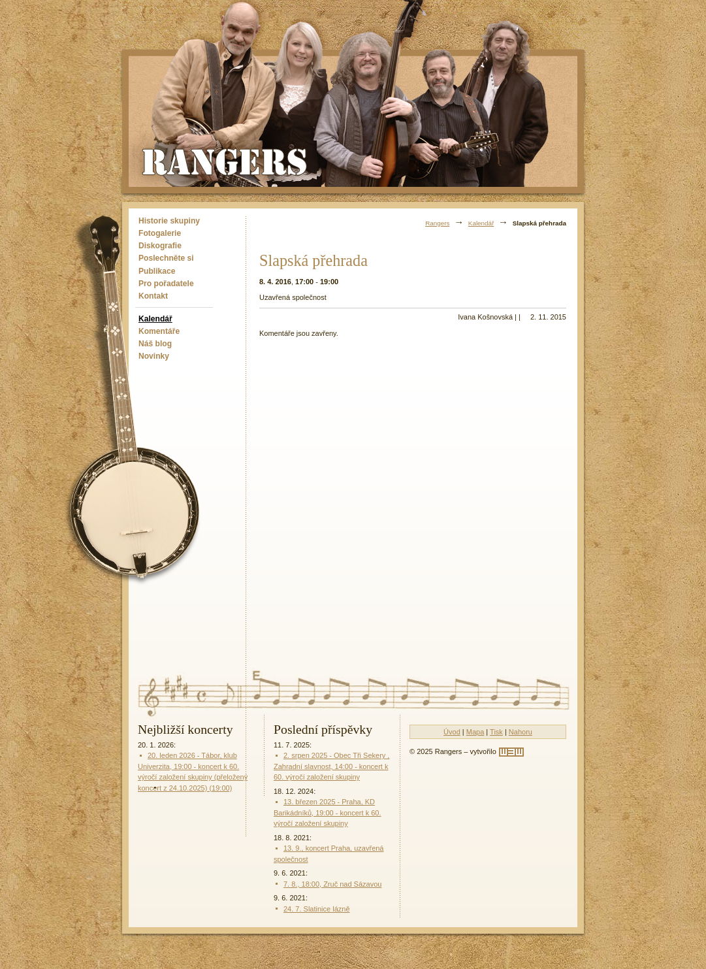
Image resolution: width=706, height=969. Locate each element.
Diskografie (160, 245)
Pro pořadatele (166, 283)
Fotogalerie (159, 233)
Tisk (496, 732)
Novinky (153, 356)
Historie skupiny (169, 220)
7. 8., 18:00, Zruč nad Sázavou (332, 884)
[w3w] (511, 752)
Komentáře (159, 331)
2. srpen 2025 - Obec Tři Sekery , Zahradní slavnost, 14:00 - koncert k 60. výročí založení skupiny (331, 766)
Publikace (156, 271)
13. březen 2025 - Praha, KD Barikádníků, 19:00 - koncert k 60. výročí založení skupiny (327, 812)
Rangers (437, 223)
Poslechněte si (166, 258)
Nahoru (520, 732)
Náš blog (155, 343)
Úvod (451, 732)
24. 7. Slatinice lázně (316, 909)
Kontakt (153, 296)
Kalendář (155, 318)
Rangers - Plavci (226, 160)
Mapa (475, 732)
